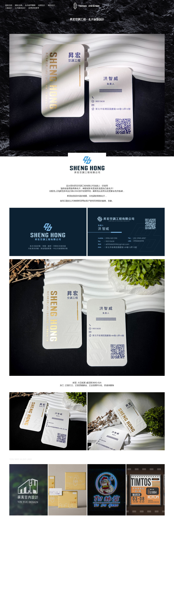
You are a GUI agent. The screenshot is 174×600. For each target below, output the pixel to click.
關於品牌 (18, 5)
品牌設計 (41, 5)
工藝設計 (8, 8)
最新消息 (8, 5)
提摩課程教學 (33, 8)
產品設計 (51, 5)
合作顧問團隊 (30, 5)
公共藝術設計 (20, 8)
